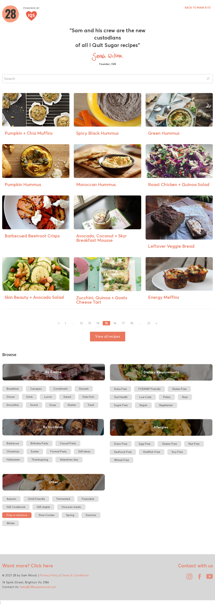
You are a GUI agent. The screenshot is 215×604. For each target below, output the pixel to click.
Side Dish (88, 396)
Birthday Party (39, 443)
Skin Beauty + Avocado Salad (34, 297)
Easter (35, 451)
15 (106, 323)
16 (114, 323)
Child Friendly (36, 498)
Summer (91, 515)
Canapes (36, 388)
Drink (29, 396)
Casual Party (68, 443)
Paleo (167, 397)
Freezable (88, 498)
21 (148, 323)
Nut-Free (194, 443)
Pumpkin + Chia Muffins (29, 133)
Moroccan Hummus (96, 184)
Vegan (143, 405)
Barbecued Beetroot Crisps (32, 235)
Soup (52, 405)
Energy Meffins (163, 297)
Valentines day (69, 459)
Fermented (63, 498)
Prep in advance (17, 515)
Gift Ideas (84, 451)
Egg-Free (144, 443)
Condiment (60, 388)
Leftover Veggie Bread (171, 246)
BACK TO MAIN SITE (198, 7)
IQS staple (43, 507)
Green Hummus (164, 133)
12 (81, 323)
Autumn (11, 498)
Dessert (83, 388)
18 (131, 323)
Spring (70, 515)
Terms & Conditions (75, 575)
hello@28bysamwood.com (38, 587)
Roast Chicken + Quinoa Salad (178, 184)
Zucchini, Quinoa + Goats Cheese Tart (101, 300)
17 (123, 323)
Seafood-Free (123, 451)
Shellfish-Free (151, 451)
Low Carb (145, 397)
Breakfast (13, 388)
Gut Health (121, 397)
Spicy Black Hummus (97, 133)
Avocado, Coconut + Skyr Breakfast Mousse (101, 238)
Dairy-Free (120, 443)
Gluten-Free (169, 443)
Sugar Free (121, 405)
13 (89, 323)
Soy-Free (177, 451)
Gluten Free (179, 389)
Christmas (13, 451)
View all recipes (107, 336)
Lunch (48, 396)
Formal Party (58, 451)
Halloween (13, 459)
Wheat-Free (121, 460)
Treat (91, 405)
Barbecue (13, 443)
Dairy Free (120, 389)
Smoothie (13, 405)
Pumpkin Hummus (23, 184)
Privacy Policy (49, 575)
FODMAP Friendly (149, 389)
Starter (72, 405)
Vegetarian (166, 405)
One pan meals (71, 507)
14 (97, 323)
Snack (34, 405)
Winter (11, 523)
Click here (41, 565)
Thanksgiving (40, 459)
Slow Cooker (47, 515)
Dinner (11, 396)
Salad (67, 396)
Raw (185, 397)
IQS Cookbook (16, 507)
